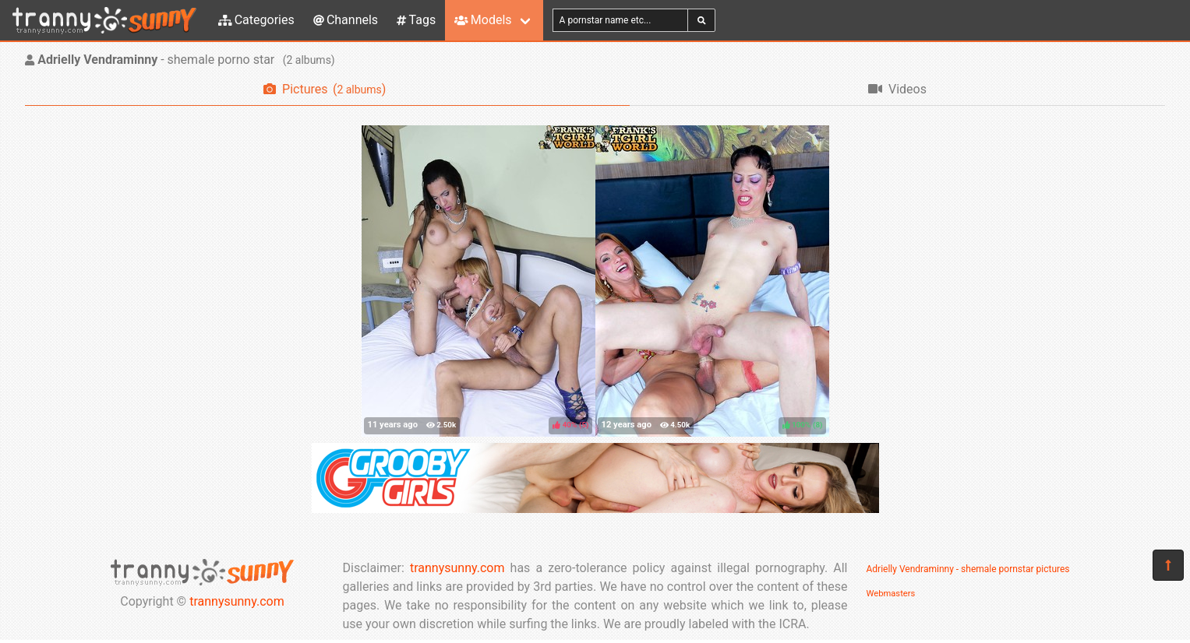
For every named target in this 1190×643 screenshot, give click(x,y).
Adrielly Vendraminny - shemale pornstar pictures (968, 569)
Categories (256, 19)
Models (482, 19)
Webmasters (891, 594)
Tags (416, 19)
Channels (345, 19)
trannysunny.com (236, 601)
